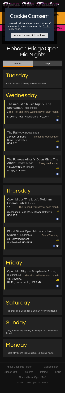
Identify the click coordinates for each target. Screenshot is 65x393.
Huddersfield (31, 116)
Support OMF (11, 372)
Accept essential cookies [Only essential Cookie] (29, 35)
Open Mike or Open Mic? (32, 377)
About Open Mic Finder (19, 366)
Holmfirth (47, 212)
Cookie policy (51, 366)
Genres (29, 372)
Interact (44, 372)
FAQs (58, 372)
